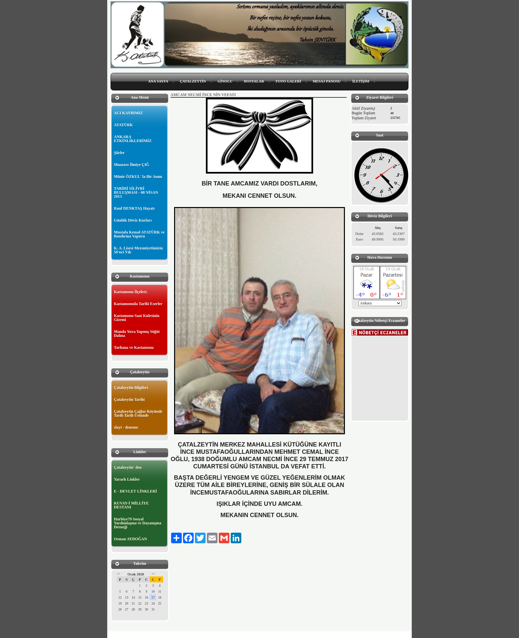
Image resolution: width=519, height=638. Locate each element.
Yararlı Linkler (127, 479)
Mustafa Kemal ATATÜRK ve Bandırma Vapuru (139, 234)
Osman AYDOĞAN (130, 539)
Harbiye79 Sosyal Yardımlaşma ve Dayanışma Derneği (137, 523)
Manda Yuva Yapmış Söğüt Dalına (137, 333)
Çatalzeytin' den (128, 467)
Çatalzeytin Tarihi (129, 399)
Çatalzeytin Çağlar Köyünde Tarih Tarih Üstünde (138, 413)
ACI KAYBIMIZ (128, 113)
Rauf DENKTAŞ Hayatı (134, 208)
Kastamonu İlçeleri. (130, 292)
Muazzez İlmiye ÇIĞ (131, 164)
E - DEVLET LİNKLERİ (135, 491)
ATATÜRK (123, 125)
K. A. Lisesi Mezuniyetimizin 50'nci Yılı (138, 250)
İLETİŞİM (360, 81)
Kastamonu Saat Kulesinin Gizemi (136, 317)
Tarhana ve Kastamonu (134, 347)
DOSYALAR (254, 81)
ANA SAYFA (158, 81)
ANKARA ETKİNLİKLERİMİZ (133, 138)
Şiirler (119, 152)
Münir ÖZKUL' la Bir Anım (138, 176)
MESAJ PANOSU (327, 81)
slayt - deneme (126, 427)
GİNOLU (224, 81)
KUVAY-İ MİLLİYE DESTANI (131, 505)
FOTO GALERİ (288, 81)
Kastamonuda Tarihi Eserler (138, 303)
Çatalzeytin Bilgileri (131, 387)
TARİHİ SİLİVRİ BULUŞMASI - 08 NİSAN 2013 (136, 192)
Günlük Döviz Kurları (133, 220)
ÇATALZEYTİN (193, 81)
